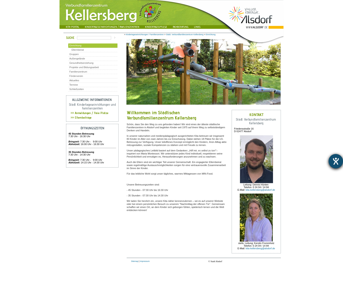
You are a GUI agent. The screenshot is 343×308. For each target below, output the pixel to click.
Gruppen (74, 54)
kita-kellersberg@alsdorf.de (260, 190)
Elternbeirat (78, 49)
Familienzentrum (78, 71)
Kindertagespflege (156, 26)
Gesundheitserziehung (81, 63)
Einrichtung (75, 45)
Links (197, 26)
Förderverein (76, 76)
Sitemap (134, 261)
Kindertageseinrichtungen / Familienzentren (112, 26)
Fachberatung (181, 26)
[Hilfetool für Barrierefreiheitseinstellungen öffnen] (336, 161)
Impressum (145, 261)
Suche (70, 38)
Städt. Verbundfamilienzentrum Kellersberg (184, 34)
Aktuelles (74, 80)
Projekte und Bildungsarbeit (84, 67)
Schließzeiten (76, 89)
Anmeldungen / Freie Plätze (89, 113)
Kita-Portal (72, 26)
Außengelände (77, 58)
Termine (73, 84)
